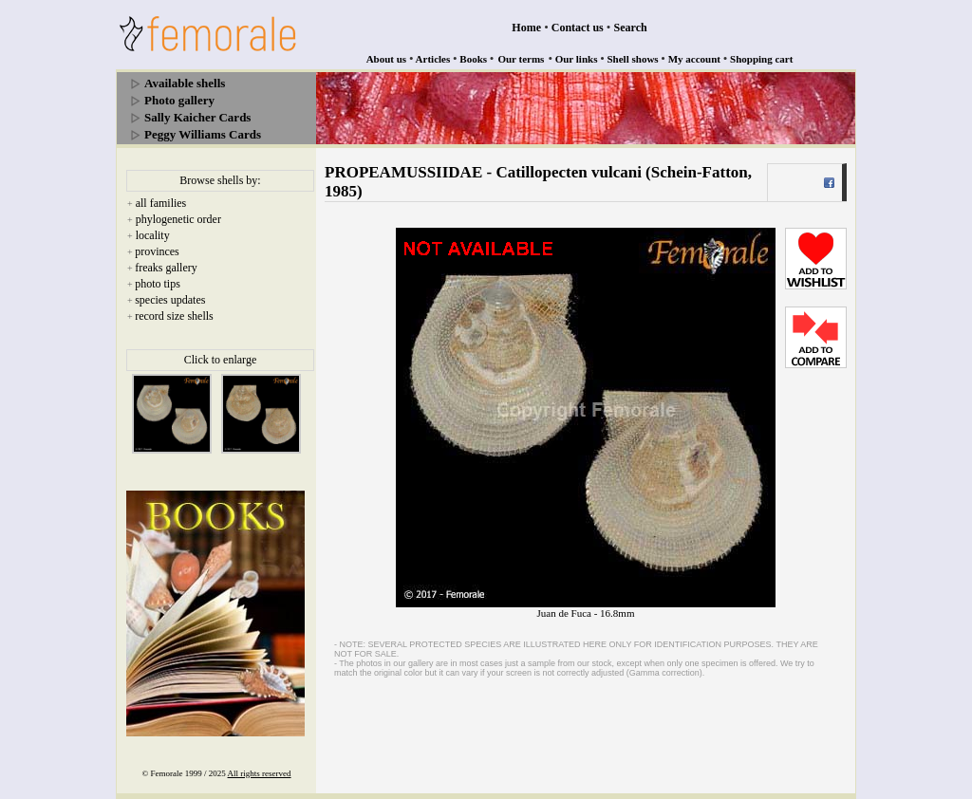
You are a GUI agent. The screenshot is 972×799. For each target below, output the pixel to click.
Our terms (520, 59)
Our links (576, 59)
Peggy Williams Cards (202, 134)
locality (153, 235)
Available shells (184, 83)
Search (630, 27)
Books (473, 59)
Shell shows (633, 59)
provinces (157, 251)
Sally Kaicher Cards (197, 117)
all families (161, 203)
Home (526, 27)
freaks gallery (166, 267)
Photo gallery (179, 100)
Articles (433, 59)
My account (694, 59)
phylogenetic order (178, 219)
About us (386, 59)
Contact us (577, 27)
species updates (170, 300)
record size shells (174, 316)
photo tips (157, 283)
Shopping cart (761, 59)
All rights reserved (259, 773)
